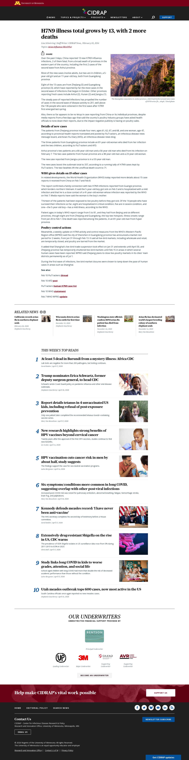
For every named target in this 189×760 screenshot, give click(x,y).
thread (64, 275)
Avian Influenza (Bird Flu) (60, 47)
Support (167, 17)
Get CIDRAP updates (163, 757)
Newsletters (119, 17)
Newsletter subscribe (158, 720)
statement (60, 291)
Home (18, 708)
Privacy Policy (67, 751)
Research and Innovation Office (28, 751)
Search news (61, 708)
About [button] (136, 17)
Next (44, 312)
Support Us (160, 693)
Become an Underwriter (95, 676)
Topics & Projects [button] (72, 17)
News (52, 17)
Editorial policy (37, 708)
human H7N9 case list (65, 286)
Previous (41, 312)
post (55, 280)
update (63, 296)
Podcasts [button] (97, 17)
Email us (23, 732)
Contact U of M (51, 751)
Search (153, 17)
